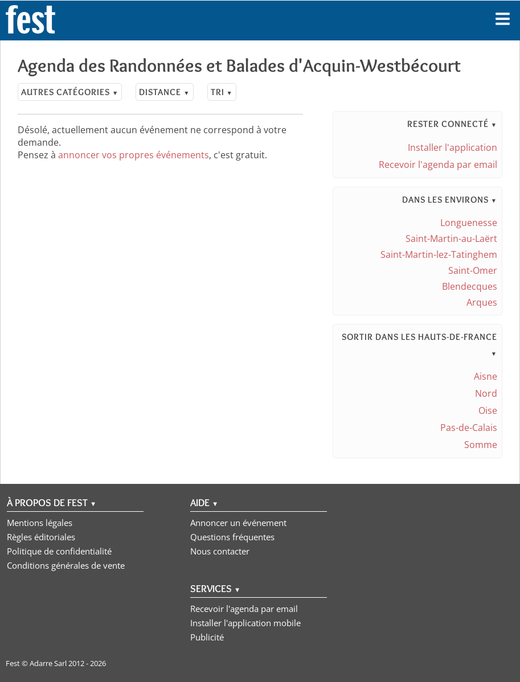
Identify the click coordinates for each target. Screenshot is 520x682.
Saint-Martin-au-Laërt (451, 238)
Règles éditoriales (41, 537)
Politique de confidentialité (59, 551)
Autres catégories (69, 92)
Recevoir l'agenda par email (438, 164)
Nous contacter (219, 551)
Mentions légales (39, 522)
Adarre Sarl (48, 663)
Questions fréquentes (232, 537)
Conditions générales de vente (66, 565)
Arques (481, 302)
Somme (480, 444)
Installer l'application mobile (245, 622)
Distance (164, 92)
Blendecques (469, 286)
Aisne (485, 376)
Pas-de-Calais (468, 427)
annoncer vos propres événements (133, 155)
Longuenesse (468, 222)
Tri (222, 92)
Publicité (207, 637)
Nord (486, 393)
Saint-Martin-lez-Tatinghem (438, 254)
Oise (487, 410)
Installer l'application (452, 147)
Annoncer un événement (238, 522)
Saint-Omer (472, 270)
